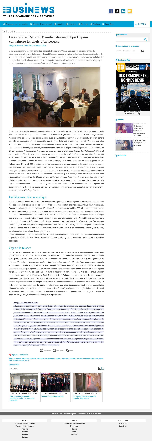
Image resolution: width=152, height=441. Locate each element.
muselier (67, 358)
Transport (74, 433)
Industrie (59, 24)
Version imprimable (60, 350)
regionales (22, 360)
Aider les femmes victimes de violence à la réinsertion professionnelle (140, 127)
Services (83, 24)
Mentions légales (70, 413)
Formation (74, 426)
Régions (74, 428)
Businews (17, 358)
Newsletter (123, 426)
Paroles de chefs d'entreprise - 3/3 (139, 139)
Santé (74, 431)
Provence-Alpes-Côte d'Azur (90, 358)
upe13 (33, 360)
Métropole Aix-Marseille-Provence (50, 358)
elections (25, 358)
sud (28, 360)
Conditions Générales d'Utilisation (91, 413)
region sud (13, 360)
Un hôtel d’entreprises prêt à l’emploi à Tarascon (84, 397)
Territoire (12, 31)
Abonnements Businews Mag (74, 423)
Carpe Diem (108, 24)
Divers (140, 24)
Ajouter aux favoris (20, 355)
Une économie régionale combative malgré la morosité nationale (22, 398)
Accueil (4, 31)
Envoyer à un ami (39, 350)
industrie (33, 358)
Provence (74, 358)
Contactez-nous (55, 413)
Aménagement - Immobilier (15, 24)
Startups (95, 24)
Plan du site (123, 423)
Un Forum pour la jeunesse (52, 396)
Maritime (71, 24)
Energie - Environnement (41, 24)
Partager (77, 350)
